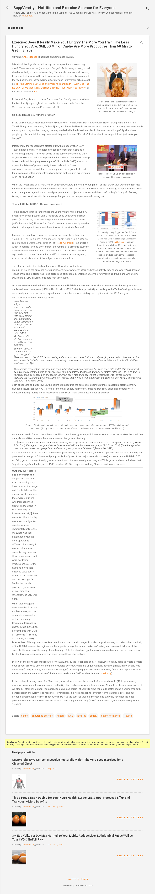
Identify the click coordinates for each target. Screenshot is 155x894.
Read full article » (130, 779)
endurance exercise (42, 715)
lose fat (81, 715)
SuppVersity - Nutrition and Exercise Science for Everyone (64, 7)
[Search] (148, 9)
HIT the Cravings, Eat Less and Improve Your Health (43, 83)
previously (106, 673)
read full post (118, 242)
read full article (65, 242)
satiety (93, 715)
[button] (141, 42)
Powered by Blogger (77, 879)
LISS (70, 715)
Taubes (128, 715)
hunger (60, 715)
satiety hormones (110, 715)
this (35, 91)
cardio (24, 715)
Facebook (27, 15)
